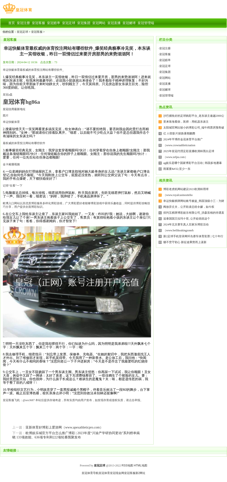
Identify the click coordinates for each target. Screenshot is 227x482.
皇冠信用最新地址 (14, 109)
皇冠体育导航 (90, 473)
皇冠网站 (165, 77)
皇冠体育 (104, 473)
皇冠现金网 (117, 473)
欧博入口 (8, 203)
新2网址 (140, 473)
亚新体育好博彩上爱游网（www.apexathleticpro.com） (64, 427)
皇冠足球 (22, 31)
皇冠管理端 (166, 95)
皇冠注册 (165, 48)
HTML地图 (140, 465)
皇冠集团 (165, 72)
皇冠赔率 (165, 60)
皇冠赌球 (165, 89)
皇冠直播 (165, 83)
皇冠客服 (36, 31)
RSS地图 (127, 465)
